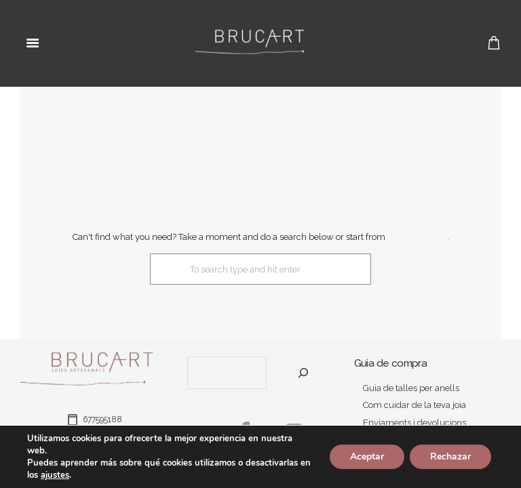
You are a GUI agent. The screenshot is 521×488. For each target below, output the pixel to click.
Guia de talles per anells (411, 388)
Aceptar (367, 456)
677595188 (93, 419)
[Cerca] (303, 373)
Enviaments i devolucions (414, 423)
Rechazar (450, 456)
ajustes (55, 475)
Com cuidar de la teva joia (414, 405)
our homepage (417, 237)
